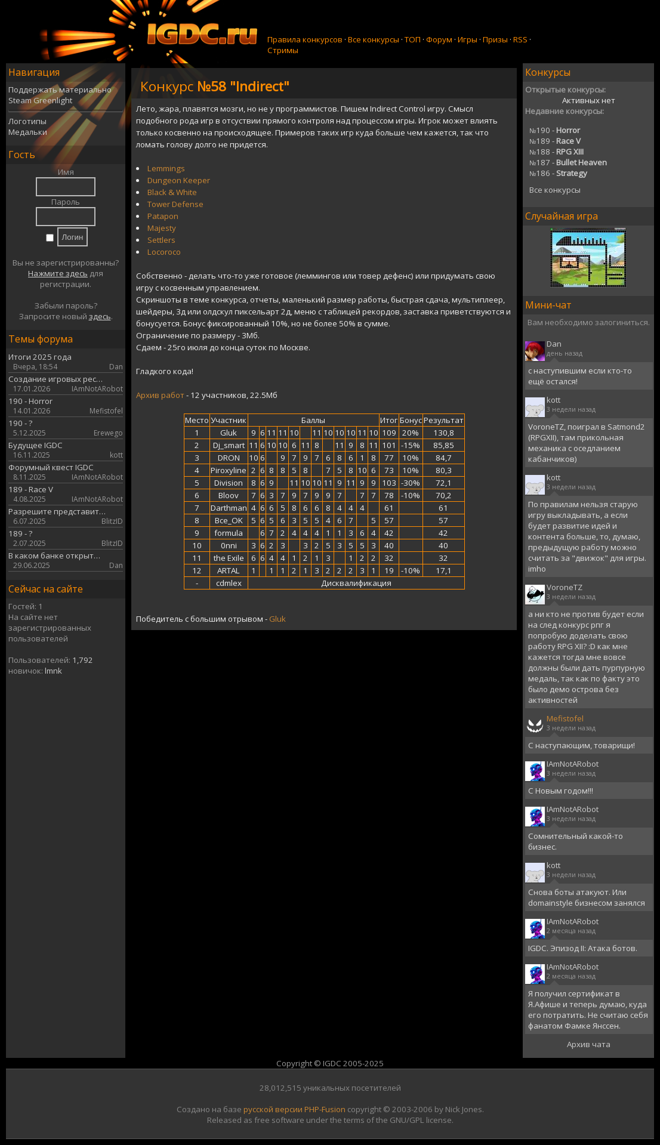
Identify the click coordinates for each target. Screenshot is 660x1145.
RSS (520, 39)
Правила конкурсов (305, 39)
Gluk (277, 618)
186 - (558, 173)
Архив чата (588, 1044)
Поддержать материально (60, 89)
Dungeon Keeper (178, 180)
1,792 (82, 660)
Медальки (27, 131)
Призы (495, 39)
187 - (568, 162)
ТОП (413, 39)
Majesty (161, 228)
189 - (555, 140)
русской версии (273, 1109)
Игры (467, 39)
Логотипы (27, 121)
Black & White (172, 192)
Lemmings (166, 168)
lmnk (53, 670)
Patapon (162, 216)
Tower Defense (175, 204)
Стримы (282, 50)
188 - (556, 151)
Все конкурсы (373, 39)
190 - (554, 130)
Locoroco (164, 251)
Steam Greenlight (40, 100)
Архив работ (160, 395)
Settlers (161, 239)
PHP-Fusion (325, 1109)
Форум (439, 39)
